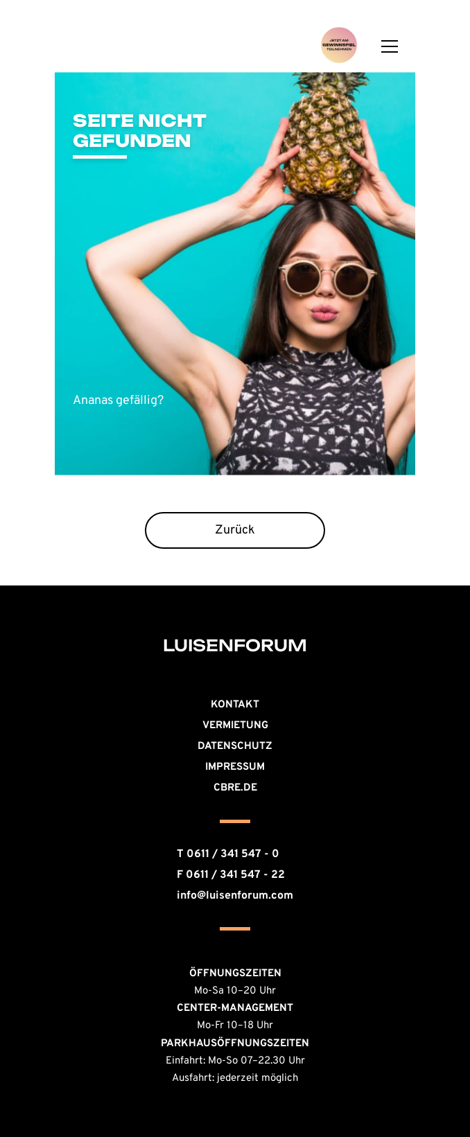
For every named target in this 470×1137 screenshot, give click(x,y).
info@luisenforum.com (235, 896)
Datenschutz (235, 746)
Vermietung (235, 725)
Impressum (235, 767)
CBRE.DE (235, 788)
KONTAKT (235, 705)
